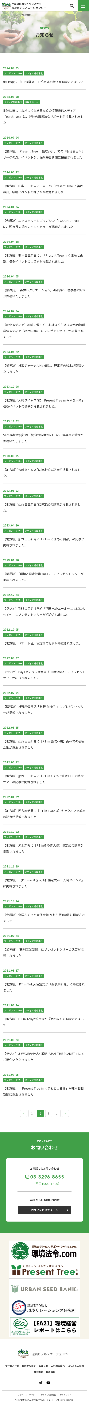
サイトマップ (65, 1394)
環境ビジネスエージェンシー (44, 1353)
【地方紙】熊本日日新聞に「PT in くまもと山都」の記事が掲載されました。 (43, 542)
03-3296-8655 (47, 1176)
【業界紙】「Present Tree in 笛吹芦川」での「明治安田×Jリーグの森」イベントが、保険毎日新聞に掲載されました (43, 154)
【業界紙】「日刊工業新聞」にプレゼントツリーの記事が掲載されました (43, 952)
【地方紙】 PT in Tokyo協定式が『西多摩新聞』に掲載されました (44, 987)
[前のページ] (23, 1113)
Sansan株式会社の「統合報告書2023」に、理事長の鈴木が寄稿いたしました (43, 438)
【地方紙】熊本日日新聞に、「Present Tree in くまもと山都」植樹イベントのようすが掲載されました (43, 258)
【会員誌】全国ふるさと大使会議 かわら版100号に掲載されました (44, 917)
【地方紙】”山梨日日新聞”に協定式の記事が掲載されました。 (42, 507)
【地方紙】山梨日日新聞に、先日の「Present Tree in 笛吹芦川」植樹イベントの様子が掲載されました (43, 189)
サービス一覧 (12, 1365)
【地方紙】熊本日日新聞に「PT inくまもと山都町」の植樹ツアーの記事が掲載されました (43, 779)
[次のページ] (65, 1113)
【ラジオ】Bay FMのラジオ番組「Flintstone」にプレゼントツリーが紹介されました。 (44, 674)
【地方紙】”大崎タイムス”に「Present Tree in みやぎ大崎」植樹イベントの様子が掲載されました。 (44, 403)
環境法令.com (32, 102)
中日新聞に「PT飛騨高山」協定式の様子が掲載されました (43, 81)
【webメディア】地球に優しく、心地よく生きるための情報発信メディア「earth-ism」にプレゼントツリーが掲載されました (44, 330)
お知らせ (43, 1365)
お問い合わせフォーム (44, 1210)
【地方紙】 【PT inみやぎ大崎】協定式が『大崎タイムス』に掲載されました (43, 883)
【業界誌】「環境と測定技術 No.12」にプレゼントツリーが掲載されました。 (43, 576)
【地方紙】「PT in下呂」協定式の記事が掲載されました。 (42, 643)
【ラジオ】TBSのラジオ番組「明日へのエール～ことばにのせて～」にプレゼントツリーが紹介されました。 (44, 611)
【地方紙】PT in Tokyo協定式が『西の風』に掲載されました (43, 1022)
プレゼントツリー (13, 73)
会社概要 (38, 1371)
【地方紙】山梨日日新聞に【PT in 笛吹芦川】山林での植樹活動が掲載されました (43, 744)
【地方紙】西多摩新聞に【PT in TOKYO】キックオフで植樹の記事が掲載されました (44, 813)
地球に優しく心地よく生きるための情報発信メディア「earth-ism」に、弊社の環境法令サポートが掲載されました (43, 116)
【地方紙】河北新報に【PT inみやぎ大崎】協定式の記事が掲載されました (43, 848)
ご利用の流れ (58, 1365)
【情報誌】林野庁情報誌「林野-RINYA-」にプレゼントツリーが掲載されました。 (43, 709)
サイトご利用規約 (48, 1394)
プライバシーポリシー (27, 1394)
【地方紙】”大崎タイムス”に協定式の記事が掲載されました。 (42, 472)
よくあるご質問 (76, 1365)
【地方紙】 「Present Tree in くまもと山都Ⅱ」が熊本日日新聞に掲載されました (43, 1091)
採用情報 (50, 1371)
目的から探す (29, 1365)
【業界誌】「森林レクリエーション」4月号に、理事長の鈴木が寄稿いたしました (44, 293)
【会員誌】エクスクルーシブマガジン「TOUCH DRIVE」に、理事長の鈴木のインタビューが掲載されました (42, 223)
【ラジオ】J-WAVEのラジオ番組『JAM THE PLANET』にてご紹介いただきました (43, 1056)
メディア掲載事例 (34, 73)
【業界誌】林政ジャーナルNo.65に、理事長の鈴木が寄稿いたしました (43, 368)
